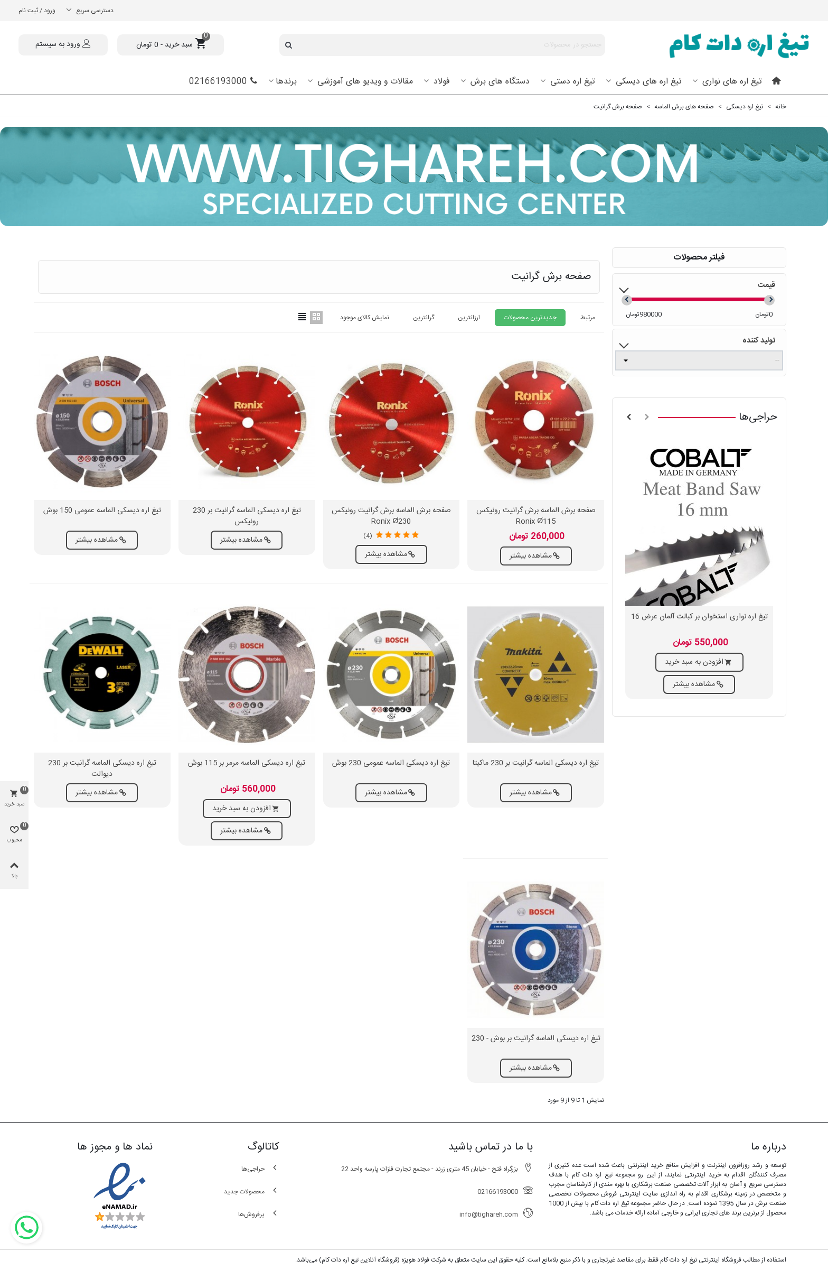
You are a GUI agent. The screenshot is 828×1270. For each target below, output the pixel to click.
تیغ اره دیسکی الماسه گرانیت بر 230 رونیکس (247, 516)
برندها (286, 82)
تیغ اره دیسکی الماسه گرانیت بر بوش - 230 (536, 1038)
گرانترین (423, 317)
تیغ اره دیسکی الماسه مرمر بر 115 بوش (246, 763)
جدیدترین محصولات (530, 317)
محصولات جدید (251, 1191)
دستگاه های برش (499, 82)
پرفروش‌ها (258, 1214)
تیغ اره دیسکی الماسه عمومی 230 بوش (391, 763)
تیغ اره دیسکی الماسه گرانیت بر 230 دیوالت (102, 769)
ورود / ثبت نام (36, 10)
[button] (647, 417)
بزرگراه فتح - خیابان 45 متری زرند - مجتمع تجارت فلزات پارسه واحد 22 (437, 1169)
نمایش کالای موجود (364, 317)
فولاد (440, 82)
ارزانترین (469, 317)
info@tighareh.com (496, 1214)
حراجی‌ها (758, 417)
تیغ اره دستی (571, 82)
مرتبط (587, 317)
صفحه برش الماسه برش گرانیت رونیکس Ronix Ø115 (536, 516)
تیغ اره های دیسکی (647, 82)
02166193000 (223, 82)
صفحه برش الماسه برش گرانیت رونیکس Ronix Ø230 (391, 516)
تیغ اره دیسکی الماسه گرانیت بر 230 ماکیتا (536, 763)
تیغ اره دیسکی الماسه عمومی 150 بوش (102, 510)
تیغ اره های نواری (731, 82)
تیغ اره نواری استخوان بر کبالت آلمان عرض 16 (699, 617)
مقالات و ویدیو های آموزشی (364, 82)
